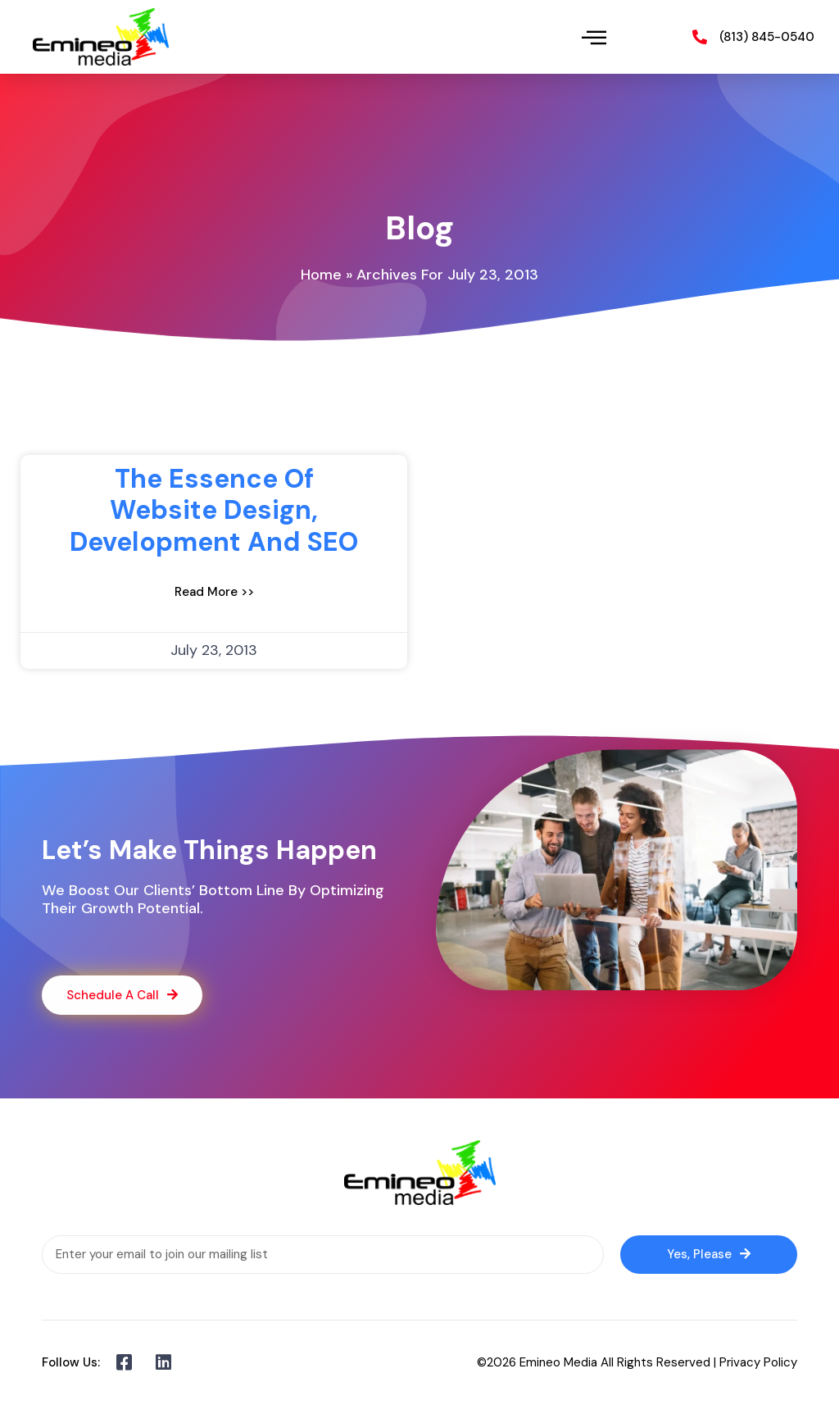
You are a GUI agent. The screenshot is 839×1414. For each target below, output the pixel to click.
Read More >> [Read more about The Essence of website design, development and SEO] (214, 591)
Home (321, 274)
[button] (594, 37)
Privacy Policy (758, 1362)
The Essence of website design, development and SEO (214, 510)
